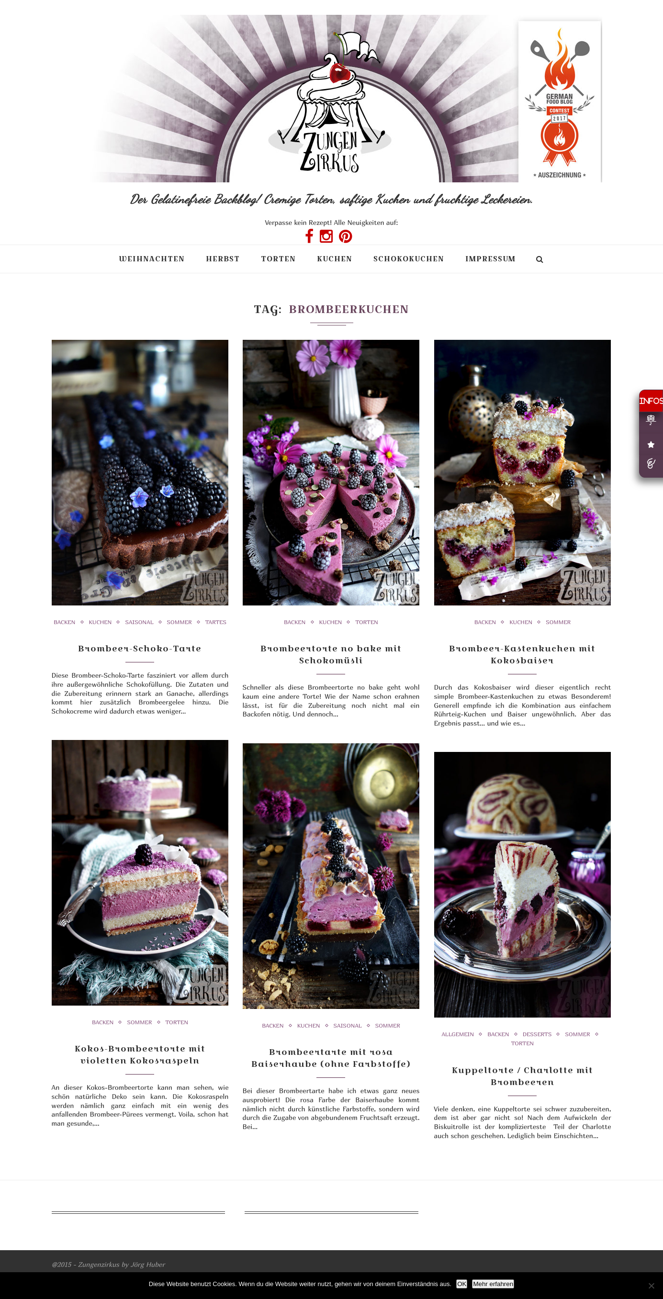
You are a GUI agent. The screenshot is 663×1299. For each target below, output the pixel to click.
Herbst (223, 258)
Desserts (537, 1034)
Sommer (179, 622)
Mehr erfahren (493, 1284)
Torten (278, 258)
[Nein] (651, 1285)
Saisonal (139, 622)
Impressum (490, 258)
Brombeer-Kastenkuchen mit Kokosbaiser (522, 654)
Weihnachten (152, 258)
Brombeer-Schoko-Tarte (140, 648)
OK (461, 1284)
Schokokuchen (408, 258)
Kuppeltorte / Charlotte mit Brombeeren (522, 1076)
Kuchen (334, 258)
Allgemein (457, 1034)
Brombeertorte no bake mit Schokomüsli (331, 654)
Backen (65, 622)
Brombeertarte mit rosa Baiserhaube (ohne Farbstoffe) (331, 1058)
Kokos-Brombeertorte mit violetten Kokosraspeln (140, 1054)
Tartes (215, 622)
